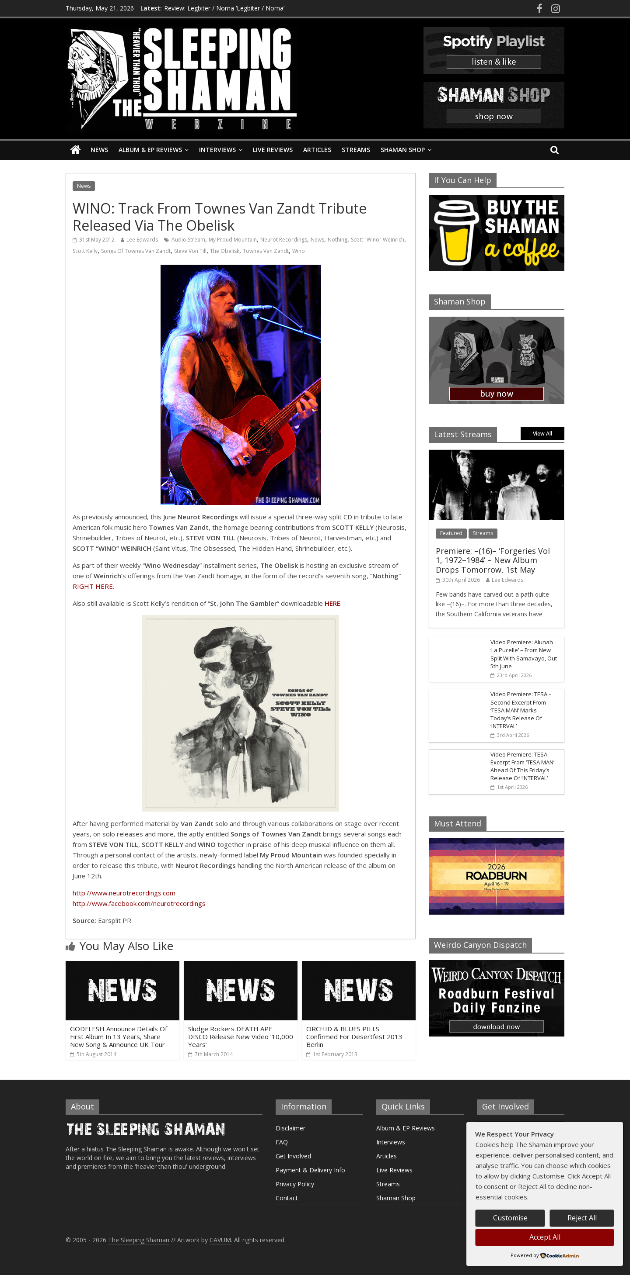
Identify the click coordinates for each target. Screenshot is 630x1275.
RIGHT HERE (93, 586)
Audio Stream (188, 239)
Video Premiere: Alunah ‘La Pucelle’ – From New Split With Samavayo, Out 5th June (523, 654)
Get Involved (293, 1156)
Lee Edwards (142, 239)
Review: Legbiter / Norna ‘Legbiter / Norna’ (224, 8)
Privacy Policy (295, 1184)
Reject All (582, 1218)
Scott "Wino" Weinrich (377, 239)
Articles (317, 149)
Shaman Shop (403, 149)
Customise (510, 1218)
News (99, 149)
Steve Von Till (190, 251)
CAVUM (220, 1240)
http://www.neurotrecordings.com (124, 892)
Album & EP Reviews (150, 149)
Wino (298, 251)
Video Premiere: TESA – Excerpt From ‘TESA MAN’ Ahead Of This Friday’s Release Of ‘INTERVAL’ (522, 766)
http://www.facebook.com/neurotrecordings (139, 903)
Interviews (217, 149)
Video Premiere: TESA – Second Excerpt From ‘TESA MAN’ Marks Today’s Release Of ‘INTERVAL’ (521, 710)
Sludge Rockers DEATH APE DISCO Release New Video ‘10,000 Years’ (240, 1036)
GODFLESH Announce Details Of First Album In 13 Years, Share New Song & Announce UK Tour (118, 1036)
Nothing (337, 239)
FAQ (282, 1142)
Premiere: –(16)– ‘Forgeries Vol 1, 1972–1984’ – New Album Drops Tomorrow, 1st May (493, 560)
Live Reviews (273, 149)
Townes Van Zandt (266, 251)
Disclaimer (290, 1128)
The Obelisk (224, 251)
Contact (287, 1198)
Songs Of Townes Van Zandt (136, 251)
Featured (451, 533)
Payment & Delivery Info (310, 1170)
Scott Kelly (85, 251)
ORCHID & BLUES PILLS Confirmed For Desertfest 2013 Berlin (354, 1036)
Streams (356, 149)
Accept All (544, 1237)
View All (542, 433)
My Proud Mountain (233, 239)
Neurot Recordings (283, 239)
